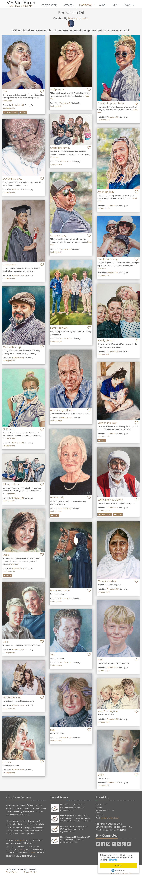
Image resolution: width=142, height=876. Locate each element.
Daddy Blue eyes (12, 178)
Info (114, 5)
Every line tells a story (110, 499)
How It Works (19, 840)
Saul (99, 659)
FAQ (23, 849)
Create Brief (49, 5)
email (33, 853)
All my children (11, 484)
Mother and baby (107, 422)
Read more (7, 101)
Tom (52, 654)
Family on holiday (107, 259)
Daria (6, 554)
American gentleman (62, 410)
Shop (102, 5)
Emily (100, 774)
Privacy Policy (11, 872)
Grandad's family (60, 147)
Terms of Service (30, 872)
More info (112, 859)
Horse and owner (60, 590)
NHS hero (8, 429)
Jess (5, 91)
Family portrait (58, 327)
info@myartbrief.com (110, 818)
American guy (58, 235)
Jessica (7, 762)
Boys (6, 641)
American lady (105, 191)
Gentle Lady (57, 497)
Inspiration (85, 5)
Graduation (9, 264)
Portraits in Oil (18, 105)
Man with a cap (12, 347)
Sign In (129, 5)
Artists (68, 5)
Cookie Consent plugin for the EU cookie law (118, 870)
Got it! (118, 865)
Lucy (52, 730)
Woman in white (107, 581)
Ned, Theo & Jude (107, 711)
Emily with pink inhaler (110, 103)
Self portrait (57, 89)
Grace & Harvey (12, 697)
